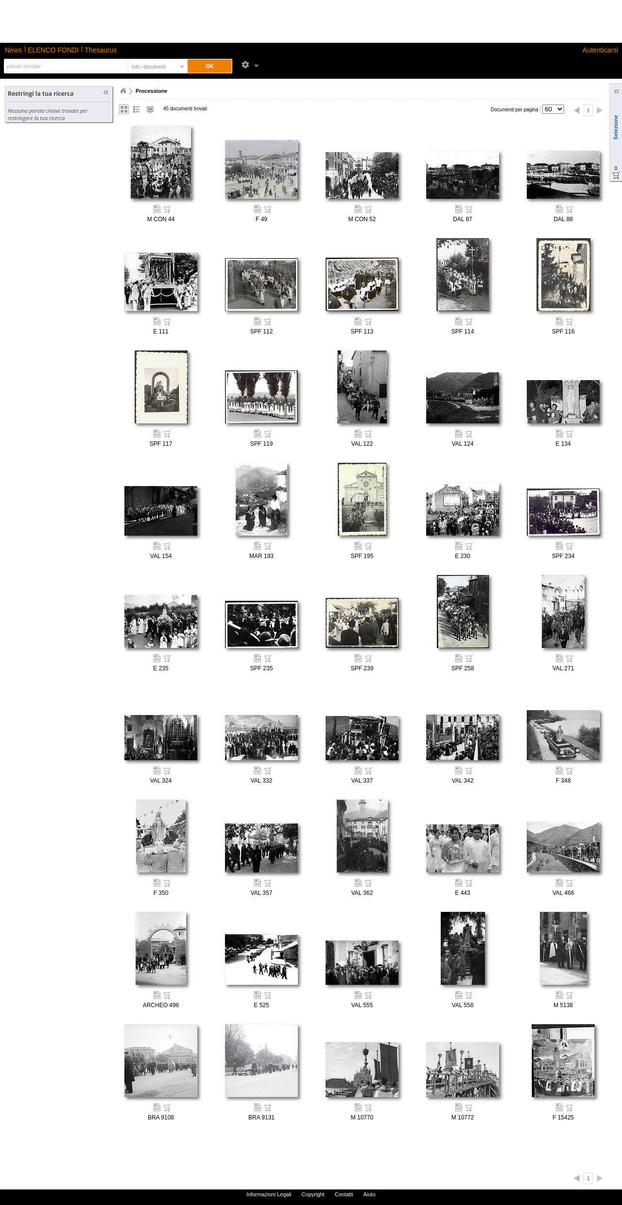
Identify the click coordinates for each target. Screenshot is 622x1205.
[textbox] (64, 66)
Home (123, 91)
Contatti (344, 1194)
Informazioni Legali (268, 1194)
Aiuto (369, 1194)
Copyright (313, 1194)
